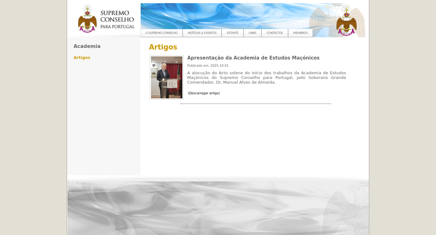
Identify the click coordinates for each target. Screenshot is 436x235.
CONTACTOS (275, 33)
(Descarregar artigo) (204, 93)
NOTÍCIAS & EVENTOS (202, 33)
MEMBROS (300, 33)
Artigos (82, 57)
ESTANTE (233, 33)
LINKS (252, 33)
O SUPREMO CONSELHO (161, 33)
